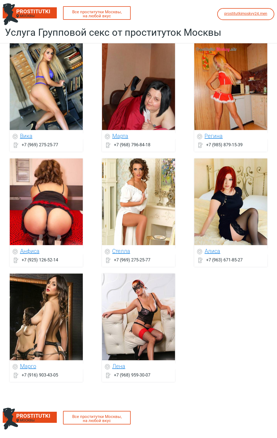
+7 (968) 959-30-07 (132, 375)
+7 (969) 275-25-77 (40, 144)
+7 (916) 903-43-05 (40, 375)
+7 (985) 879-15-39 (224, 144)
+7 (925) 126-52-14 (40, 259)
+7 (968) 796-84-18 (132, 144)
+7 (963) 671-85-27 (224, 259)
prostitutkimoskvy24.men (246, 13)
